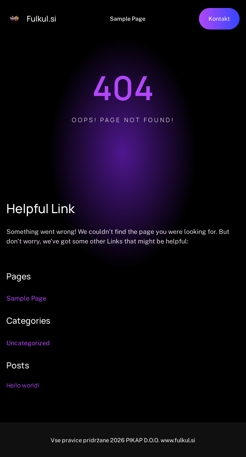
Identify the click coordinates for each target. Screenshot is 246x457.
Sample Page (127, 18)
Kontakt (219, 18)
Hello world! (23, 385)
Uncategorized (28, 343)
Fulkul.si (41, 18)
